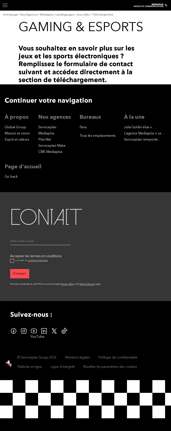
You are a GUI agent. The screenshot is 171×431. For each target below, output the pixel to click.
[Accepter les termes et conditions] (12, 261)
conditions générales (38, 260)
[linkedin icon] (44, 331)
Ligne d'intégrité (62, 367)
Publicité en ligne (29, 367)
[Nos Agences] (29, 14)
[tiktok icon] (64, 331)
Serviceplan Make (52, 146)
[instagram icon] (23, 331)
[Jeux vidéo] (83, 14)
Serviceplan (47, 127)
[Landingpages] (65, 14)
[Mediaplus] (47, 14)
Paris (83, 127)
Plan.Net (44, 139)
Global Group (15, 127)
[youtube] (33, 331)
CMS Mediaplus (50, 152)
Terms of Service (87, 284)
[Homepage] (11, 14)
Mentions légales (77, 357)
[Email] (40, 242)
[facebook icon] (13, 331)
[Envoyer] (19, 273)
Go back (11, 177)
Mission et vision (17, 133)
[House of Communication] (9, 364)
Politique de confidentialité (117, 357)
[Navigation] (5, 5)
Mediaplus (46, 133)
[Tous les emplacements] (98, 135)
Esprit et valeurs (17, 139)
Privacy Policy (67, 284)
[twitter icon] (54, 331)
